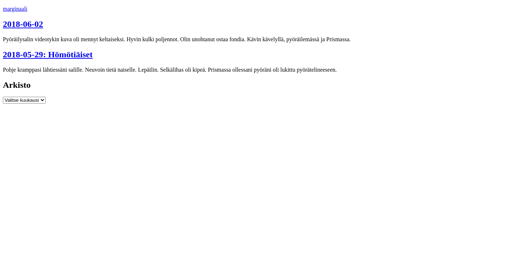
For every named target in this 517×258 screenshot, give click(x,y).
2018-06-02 (23, 24)
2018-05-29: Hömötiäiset (48, 54)
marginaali (15, 9)
